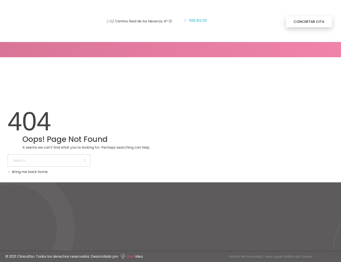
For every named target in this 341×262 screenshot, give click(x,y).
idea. (139, 256)
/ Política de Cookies (297, 256)
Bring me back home (28, 171)
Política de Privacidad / (247, 256)
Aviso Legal (273, 256)
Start (131, 256)
